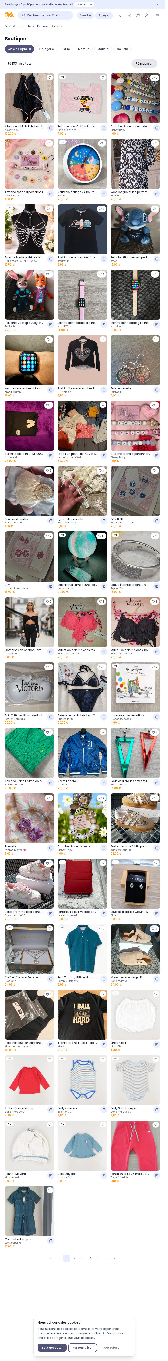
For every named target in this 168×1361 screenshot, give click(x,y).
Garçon (18, 26)
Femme (42, 26)
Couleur (122, 49)
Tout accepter (52, 1348)
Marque (83, 49)
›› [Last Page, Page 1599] (114, 1258)
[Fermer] (157, 4)
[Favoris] (120, 15)
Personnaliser (83, 1348)
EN (157, 15)
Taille (66, 49)
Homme (56, 26)
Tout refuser (112, 1348)
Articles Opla (17, 49)
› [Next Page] (106, 1258)
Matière (103, 49)
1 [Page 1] (66, 1258)
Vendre (85, 15)
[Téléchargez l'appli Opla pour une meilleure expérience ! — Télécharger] (82, 4)
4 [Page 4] (90, 1258)
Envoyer (104, 15)
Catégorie (46, 49)
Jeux (31, 26)
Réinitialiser (144, 63)
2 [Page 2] (75, 1258)
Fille (7, 26)
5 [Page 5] (98, 1258)
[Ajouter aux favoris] (50, 77)
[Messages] (129, 15)
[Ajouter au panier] (50, 128)
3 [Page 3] (83, 1258)
